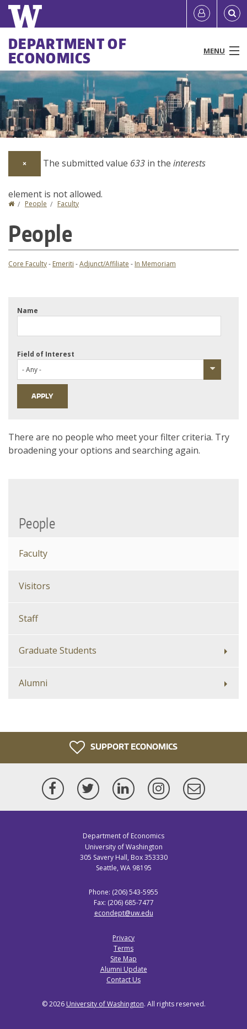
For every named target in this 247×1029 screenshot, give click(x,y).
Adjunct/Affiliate (104, 263)
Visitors (34, 586)
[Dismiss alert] (24, 163)
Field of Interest (45, 354)
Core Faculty (27, 263)
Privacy (123, 937)
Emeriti (63, 263)
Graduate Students (57, 650)
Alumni (33, 683)
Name (27, 310)
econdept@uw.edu (123, 913)
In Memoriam (155, 263)
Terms (123, 948)
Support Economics (123, 747)
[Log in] (202, 14)
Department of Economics (67, 50)
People (36, 203)
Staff (28, 618)
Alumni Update (123, 969)
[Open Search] (232, 14)
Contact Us (123, 979)
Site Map (123, 958)
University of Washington (105, 1004)
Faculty (68, 203)
